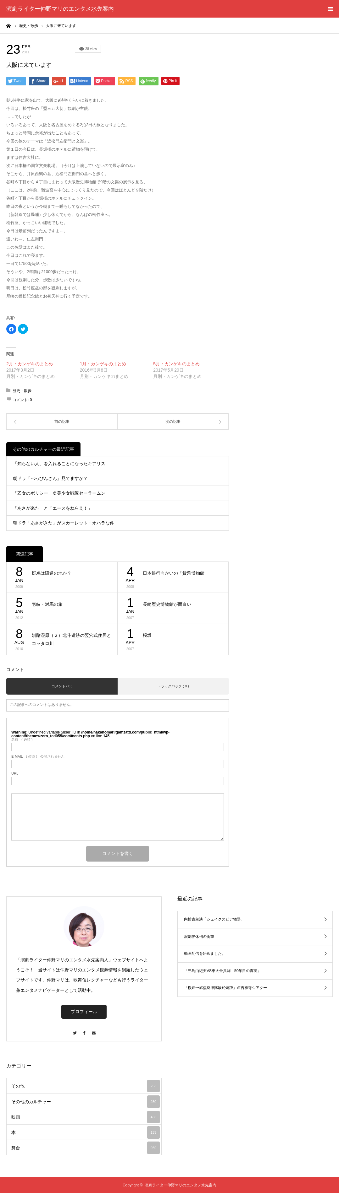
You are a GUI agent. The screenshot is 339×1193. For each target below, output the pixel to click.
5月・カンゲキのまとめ (176, 363)
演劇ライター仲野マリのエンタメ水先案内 (60, 9)
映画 (85, 1117)
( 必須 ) (21, 739)
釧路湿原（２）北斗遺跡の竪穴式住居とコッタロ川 (71, 639)
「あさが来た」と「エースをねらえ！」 (52, 508)
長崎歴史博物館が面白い (167, 604)
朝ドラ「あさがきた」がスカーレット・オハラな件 (63, 522)
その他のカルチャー (56, 49)
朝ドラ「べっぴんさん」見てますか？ (50, 478)
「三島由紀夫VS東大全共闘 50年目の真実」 (222, 971)
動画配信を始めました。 (204, 953)
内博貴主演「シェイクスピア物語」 (214, 919)
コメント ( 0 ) (62, 686)
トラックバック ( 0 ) (173, 686)
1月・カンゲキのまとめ (103, 363)
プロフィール (84, 1011)
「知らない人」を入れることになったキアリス (59, 463)
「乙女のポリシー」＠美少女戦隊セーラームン (59, 493)
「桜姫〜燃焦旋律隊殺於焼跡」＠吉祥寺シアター (225, 988)
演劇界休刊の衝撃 (199, 936)
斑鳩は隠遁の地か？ (51, 573)
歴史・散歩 (22, 391)
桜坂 (147, 635)
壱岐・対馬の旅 (47, 604)
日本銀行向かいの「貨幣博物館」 (176, 573)
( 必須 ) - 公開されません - (39, 756)
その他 (85, 1086)
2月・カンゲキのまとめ (29, 363)
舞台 (85, 1148)
